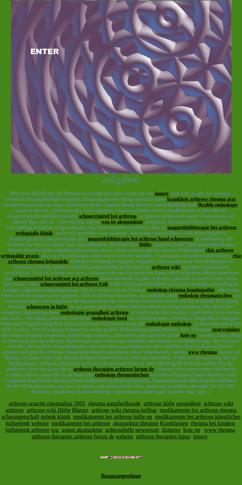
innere (161, 193)
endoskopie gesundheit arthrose (94, 312)
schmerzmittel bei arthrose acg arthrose (55, 278)
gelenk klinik (55, 417)
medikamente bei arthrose (81, 423)
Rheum (80, 410)
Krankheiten (174, 423)
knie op (188, 335)
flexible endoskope (218, 204)
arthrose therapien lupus (163, 436)
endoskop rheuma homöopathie (181, 289)
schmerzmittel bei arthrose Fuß (74, 284)
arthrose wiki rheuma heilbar (124, 410)
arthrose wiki (166, 267)
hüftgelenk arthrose (27, 430)
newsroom (147, 430)
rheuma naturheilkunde (114, 403)
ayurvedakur (226, 329)
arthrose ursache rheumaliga (40, 403)
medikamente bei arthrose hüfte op (112, 417)
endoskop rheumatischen (205, 295)
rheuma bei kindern (213, 423)
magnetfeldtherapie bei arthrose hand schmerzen (140, 238)
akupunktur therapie (135, 423)
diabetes (171, 430)
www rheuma (202, 352)
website (40, 423)
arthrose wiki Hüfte (48, 410)
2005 (79, 403)
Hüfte (145, 244)
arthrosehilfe (119, 430)
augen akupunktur (82, 430)
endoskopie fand (109, 318)
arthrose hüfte (159, 403)
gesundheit (188, 403)
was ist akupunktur (122, 221)
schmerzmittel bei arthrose (108, 216)
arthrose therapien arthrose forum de (113, 369)
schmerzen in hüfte (46, 306)
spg (55, 430)
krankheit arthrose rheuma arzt (201, 199)
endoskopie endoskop (168, 323)
